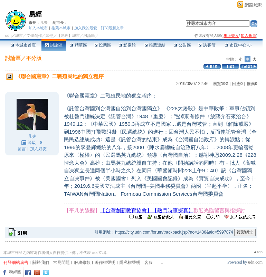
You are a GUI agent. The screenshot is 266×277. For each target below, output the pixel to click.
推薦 (252, 83)
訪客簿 (206, 45)
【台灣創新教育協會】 (126, 210)
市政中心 (238, 45)
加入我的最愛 (85, 28)
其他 (49, 35)
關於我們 (40, 262)
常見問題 (61, 262)
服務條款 (82, 262)
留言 (22, 148)
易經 (35, 14)
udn (8, 35)
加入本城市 (38, 28)
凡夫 (44, 22)
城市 (19, 35)
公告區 (182, 45)
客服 (148, 262)
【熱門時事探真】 (172, 210)
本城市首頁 (23, 45)
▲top (258, 251)
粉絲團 (15, 271)
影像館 (127, 45)
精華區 (78, 45)
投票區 (102, 45)
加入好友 (38, 148)
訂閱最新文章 (112, 28)
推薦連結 (154, 45)
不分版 (33, 58)
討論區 (53, 45)
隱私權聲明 (130, 262)
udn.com (255, 262)
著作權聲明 (105, 262)
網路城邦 (254, 5)
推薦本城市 (60, 28)
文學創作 (34, 35)
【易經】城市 (68, 35)
